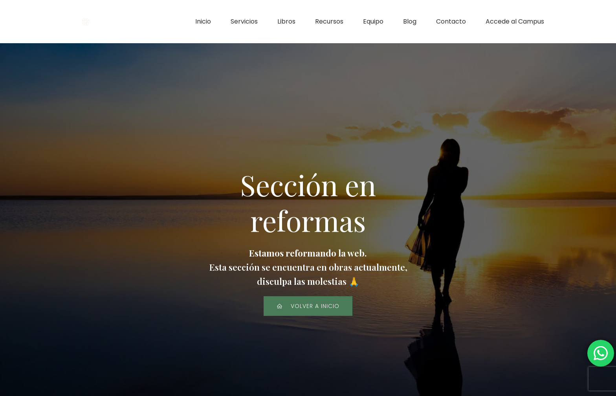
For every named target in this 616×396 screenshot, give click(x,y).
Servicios (244, 21)
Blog (409, 21)
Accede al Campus (515, 21)
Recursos (329, 21)
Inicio (203, 21)
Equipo (373, 21)
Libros (286, 21)
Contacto (451, 21)
